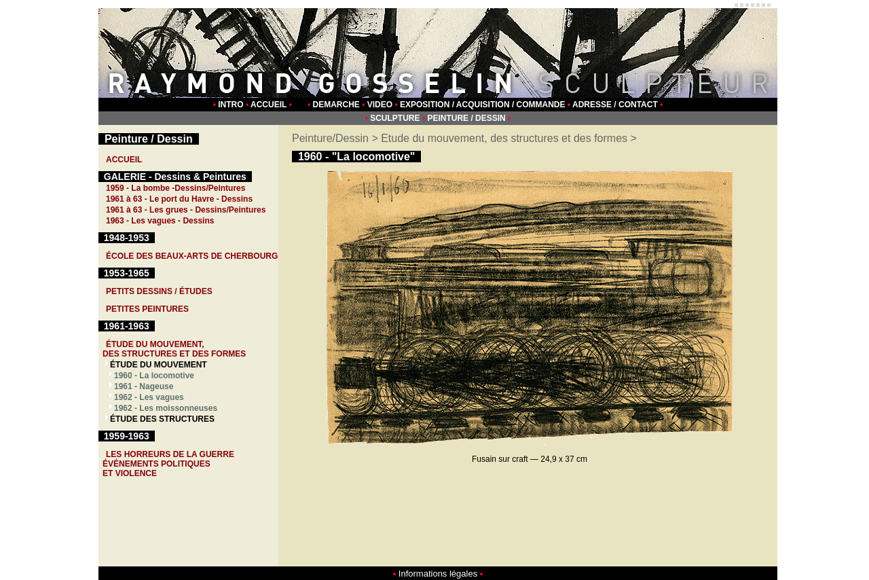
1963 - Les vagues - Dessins (160, 220)
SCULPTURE (395, 118)
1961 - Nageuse (143, 386)
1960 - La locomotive (154, 375)
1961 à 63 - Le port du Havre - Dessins (179, 199)
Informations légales (438, 573)
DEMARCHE (336, 104)
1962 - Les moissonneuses (165, 408)
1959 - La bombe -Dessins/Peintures (175, 188)
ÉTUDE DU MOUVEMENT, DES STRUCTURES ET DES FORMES (174, 349)
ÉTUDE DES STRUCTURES (162, 419)
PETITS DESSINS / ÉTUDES (159, 291)
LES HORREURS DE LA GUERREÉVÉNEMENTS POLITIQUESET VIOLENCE (168, 464)
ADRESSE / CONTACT (615, 104)
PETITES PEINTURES (147, 309)
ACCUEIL (268, 104)
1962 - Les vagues (149, 397)
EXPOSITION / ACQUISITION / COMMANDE (483, 104)
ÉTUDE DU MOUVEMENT (158, 364)
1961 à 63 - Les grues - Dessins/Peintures (185, 210)
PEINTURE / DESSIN (466, 118)
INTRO (230, 104)
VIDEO (379, 104)
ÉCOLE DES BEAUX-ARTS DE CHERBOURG (192, 256)
